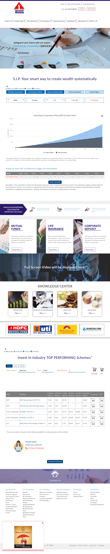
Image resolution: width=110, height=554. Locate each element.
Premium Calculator (46, 499)
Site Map (101, 546)
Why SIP (25, 493)
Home (63, 4)
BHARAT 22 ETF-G (27, 412)
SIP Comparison (28, 507)
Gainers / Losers (11, 505)
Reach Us (92, 21)
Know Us (8, 21)
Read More (16, 250)
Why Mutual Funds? (12, 493)
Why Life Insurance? (46, 493)
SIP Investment (32, 21)
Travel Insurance (62, 497)
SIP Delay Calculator (29, 513)
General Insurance (59, 21)
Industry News (95, 493)
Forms (76, 493)
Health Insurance (62, 493)
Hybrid (22, 366)
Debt (15, 366)
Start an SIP (26, 495)
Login (81, 9)
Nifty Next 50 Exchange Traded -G (32, 423)
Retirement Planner (29, 499)
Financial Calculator (97, 505)
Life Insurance (44, 21)
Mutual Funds (18, 21)
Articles (92, 495)
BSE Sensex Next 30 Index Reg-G (32, 406)
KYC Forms (77, 495)
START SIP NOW (55, 182)
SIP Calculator (27, 497)
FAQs (92, 499)
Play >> (18, 313)
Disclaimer (73, 546)
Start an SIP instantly (73, 4)
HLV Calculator (44, 501)
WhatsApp (11, 89)
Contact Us (93, 546)
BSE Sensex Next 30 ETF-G (30, 400)
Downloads (70, 21)
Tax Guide (93, 497)
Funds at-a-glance (11, 495)
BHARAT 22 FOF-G (27, 418)
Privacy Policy (83, 546)
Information (82, 21)
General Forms (78, 497)
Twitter (28, 89)
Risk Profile (9, 509)
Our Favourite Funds (12, 497)
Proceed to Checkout (55, 462)
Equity (9, 366)
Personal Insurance (63, 495)
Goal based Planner (29, 505)
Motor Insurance (62, 499)
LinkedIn (36, 89)
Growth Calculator (11, 507)
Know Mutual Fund (89, 4)
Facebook (20, 89)
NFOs (7, 503)
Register (91, 9)
